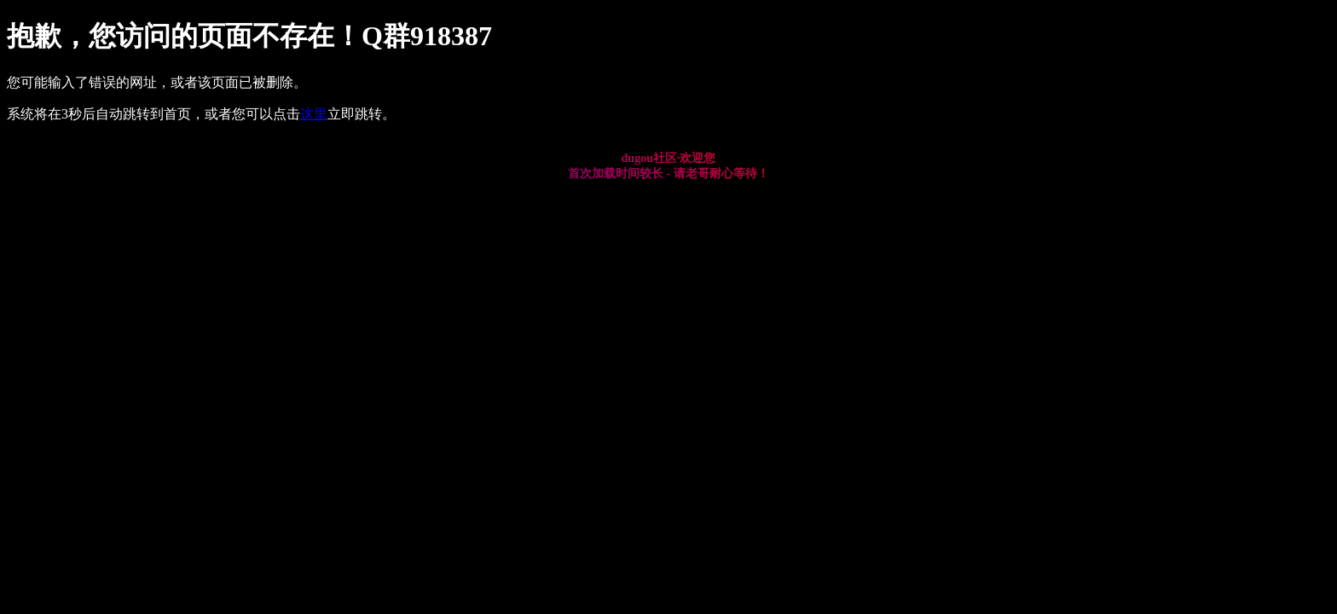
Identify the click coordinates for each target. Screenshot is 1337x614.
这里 (313, 114)
